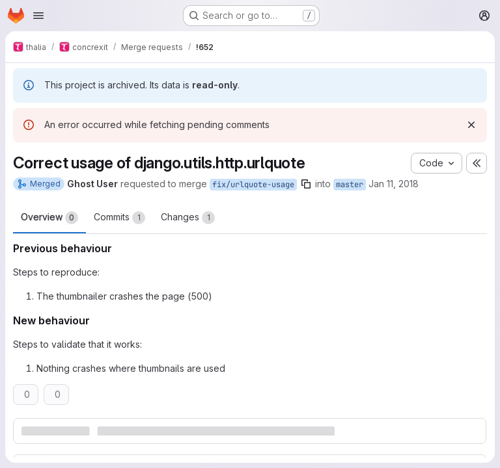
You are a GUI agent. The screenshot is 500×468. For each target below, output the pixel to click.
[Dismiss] (471, 125)
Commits (119, 217)
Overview (49, 217)
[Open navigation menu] (38, 15)
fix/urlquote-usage (253, 184)
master (349, 184)
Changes (188, 217)
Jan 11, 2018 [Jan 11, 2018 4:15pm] (393, 183)
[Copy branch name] (306, 184)
